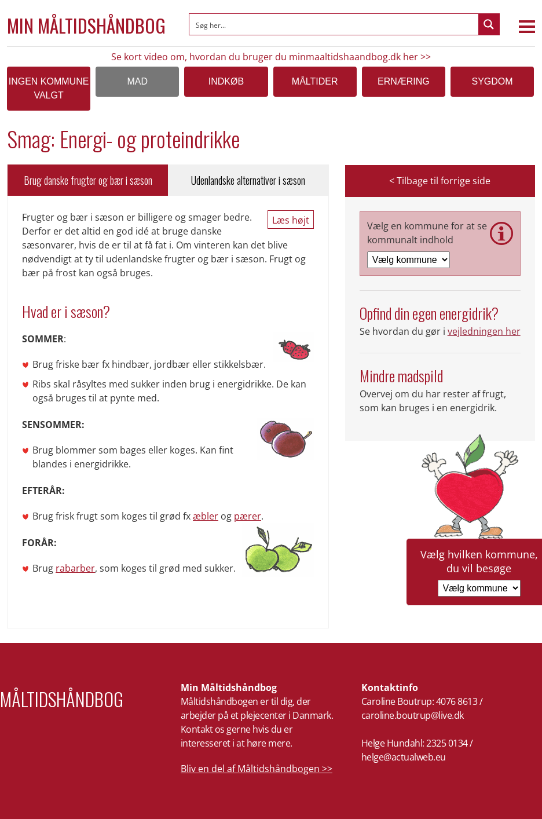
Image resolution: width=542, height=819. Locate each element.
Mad (137, 81)
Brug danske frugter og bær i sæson (88, 180)
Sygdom (492, 81)
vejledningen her (484, 331)
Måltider (315, 81)
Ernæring (404, 81)
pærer (247, 516)
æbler (205, 516)
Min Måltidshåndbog (86, 25)
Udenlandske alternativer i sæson (248, 180)
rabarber (75, 568)
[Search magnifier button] (488, 24)
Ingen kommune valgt (49, 88)
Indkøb (226, 81)
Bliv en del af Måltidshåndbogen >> (256, 768)
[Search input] (334, 24)
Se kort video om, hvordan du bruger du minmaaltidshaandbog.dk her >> (271, 56)
